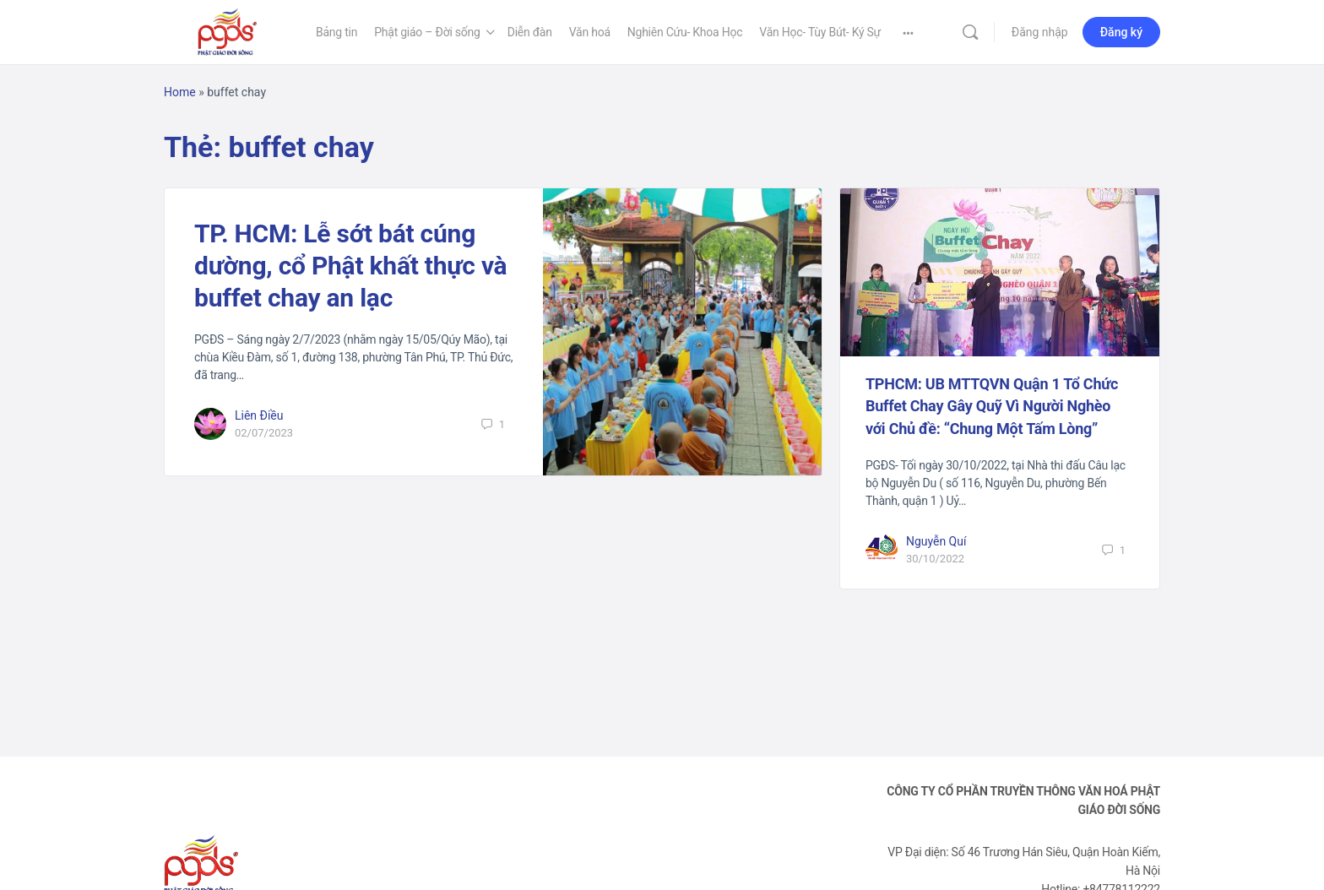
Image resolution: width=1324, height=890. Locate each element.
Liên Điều (259, 415)
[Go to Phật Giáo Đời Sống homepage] (227, 30)
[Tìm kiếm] (970, 32)
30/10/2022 (935, 558)
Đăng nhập (1040, 32)
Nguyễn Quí (936, 541)
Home (180, 92)
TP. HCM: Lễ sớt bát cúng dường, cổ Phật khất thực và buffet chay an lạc (350, 265)
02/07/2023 (264, 432)
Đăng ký (1121, 32)
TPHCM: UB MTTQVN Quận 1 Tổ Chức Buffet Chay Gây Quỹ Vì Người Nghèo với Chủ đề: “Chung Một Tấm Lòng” (991, 406)
